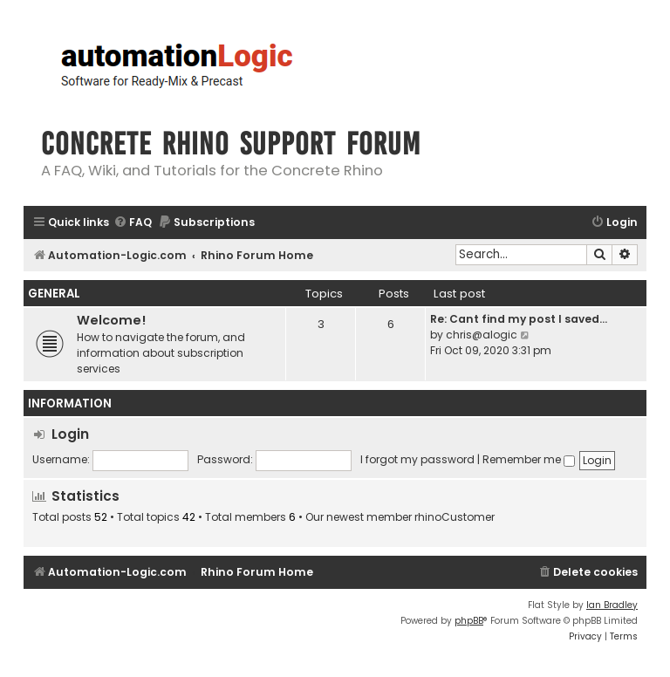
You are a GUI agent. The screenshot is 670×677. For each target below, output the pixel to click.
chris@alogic (481, 334)
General (54, 293)
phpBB (469, 620)
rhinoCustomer (454, 517)
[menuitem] (132, 223)
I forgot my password (417, 459)
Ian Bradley (612, 605)
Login (70, 434)
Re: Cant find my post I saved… (518, 318)
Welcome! (111, 320)
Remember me (528, 459)
